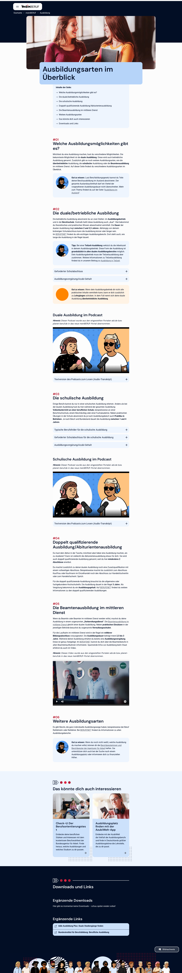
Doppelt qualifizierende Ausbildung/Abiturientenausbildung (85, 105)
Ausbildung (44, 12)
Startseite (17, 12)
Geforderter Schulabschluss (68, 270)
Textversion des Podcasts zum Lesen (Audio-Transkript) (83, 378)
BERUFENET (61, 233)
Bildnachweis (169, 948)
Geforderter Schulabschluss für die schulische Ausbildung (83, 436)
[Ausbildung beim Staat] (91, 682)
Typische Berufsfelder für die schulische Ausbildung (80, 429)
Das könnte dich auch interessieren (74, 118)
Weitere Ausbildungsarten (70, 113)
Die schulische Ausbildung (70, 100)
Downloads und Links (68, 122)
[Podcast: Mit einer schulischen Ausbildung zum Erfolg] (91, 493)
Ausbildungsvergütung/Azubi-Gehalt (73, 278)
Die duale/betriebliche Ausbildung (74, 96)
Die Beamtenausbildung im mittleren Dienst (78, 109)
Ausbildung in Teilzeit (110, 259)
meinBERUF (30, 12)
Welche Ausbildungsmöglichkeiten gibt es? (78, 91)
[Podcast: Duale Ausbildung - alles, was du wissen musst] (91, 349)
